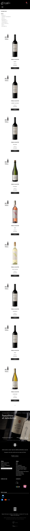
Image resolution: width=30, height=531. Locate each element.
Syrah (15, 352)
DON (17, 462)
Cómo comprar (4, 464)
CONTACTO (18, 478)
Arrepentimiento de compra (6, 468)
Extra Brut (15, 186)
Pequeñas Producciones (20, 466)
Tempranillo (15, 311)
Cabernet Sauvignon (15, 103)
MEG (17, 464)
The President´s (19, 465)
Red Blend (15, 144)
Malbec (15, 61)
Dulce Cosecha (15, 269)
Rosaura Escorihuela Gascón (21, 467)
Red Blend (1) (4, 19)
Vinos (2, 13)
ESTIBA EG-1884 (4, 478)
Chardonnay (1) (4, 22)
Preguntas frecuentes (5, 462)
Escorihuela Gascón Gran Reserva (22, 471)
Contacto (2, 466)
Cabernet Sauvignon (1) (6, 16)
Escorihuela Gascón (19, 472)
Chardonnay (15, 394)
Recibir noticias (15, 456)
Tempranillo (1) (4, 20)
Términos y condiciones (5, 465)
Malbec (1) (3, 15)
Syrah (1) (3, 18)
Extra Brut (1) (4, 26)
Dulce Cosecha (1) (5, 23)
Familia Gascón (19, 475)
